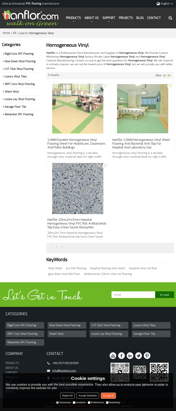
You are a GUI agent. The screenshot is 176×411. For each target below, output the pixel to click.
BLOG (140, 18)
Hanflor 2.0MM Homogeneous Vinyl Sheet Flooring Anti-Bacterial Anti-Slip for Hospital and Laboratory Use (141, 143)
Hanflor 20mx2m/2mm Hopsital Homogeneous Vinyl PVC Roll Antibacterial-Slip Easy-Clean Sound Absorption (77, 223)
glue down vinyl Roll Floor (64, 274)
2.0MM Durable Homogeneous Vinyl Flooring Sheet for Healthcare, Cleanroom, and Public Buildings (76, 143)
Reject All (67, 395)
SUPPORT (108, 18)
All (14, 33)
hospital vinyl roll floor (143, 268)
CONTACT (154, 18)
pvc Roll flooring (76, 268)
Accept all (108, 395)
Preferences (96, 402)
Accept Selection (88, 395)
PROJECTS (126, 18)
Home (6, 33)
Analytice (79, 402)
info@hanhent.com (64, 371)
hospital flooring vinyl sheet (107, 268)
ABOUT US (91, 18)
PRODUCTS (73, 18)
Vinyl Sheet (55, 268)
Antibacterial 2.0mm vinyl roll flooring (108, 274)
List (164, 75)
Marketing (113, 402)
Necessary (63, 402)
